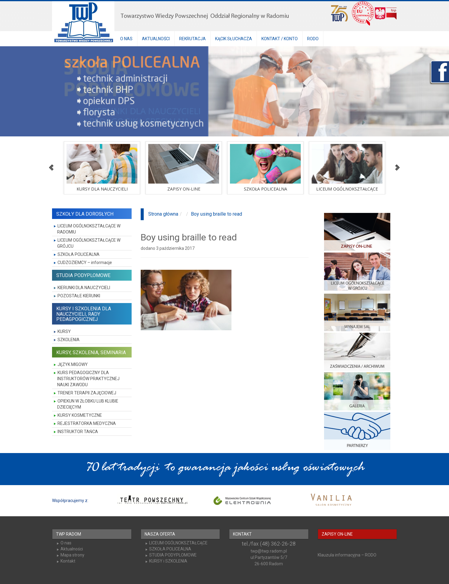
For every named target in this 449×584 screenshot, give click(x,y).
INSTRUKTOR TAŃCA (77, 431)
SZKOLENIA (68, 339)
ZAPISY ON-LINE (337, 534)
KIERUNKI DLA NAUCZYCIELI (83, 287)
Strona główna (163, 214)
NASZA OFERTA (160, 534)
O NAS (126, 38)
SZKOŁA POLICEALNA (78, 254)
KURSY (64, 331)
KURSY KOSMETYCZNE (79, 415)
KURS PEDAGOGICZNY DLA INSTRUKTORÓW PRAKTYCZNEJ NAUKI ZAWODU (88, 378)
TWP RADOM (68, 534)
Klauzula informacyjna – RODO (347, 555)
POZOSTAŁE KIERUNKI (78, 295)
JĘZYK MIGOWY (72, 364)
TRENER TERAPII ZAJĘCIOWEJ (86, 392)
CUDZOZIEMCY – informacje (84, 262)
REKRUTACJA (192, 38)
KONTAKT (242, 534)
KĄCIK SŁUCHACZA (233, 38)
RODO (313, 38)
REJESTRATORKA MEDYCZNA (86, 423)
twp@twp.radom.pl (269, 551)
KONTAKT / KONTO (279, 38)
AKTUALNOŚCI (156, 38)
